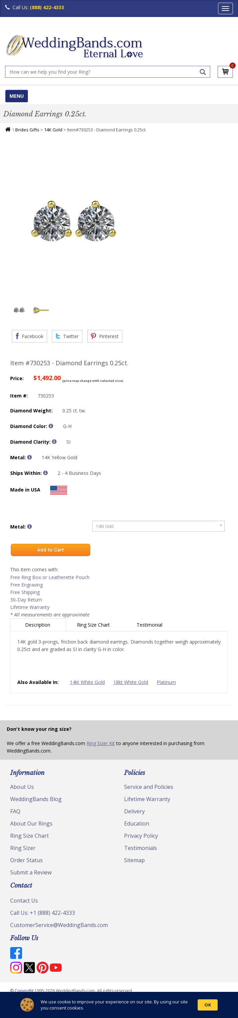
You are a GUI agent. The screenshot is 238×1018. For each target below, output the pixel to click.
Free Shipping (25, 592)
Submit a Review (31, 872)
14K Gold (53, 130)
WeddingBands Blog (36, 799)
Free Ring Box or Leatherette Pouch (50, 577)
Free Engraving (26, 584)
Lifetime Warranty (29, 607)
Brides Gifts (27, 130)
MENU (16, 96)
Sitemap (134, 860)
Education (136, 823)
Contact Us (24, 900)
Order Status (26, 860)
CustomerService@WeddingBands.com (59, 925)
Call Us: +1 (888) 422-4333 (42, 913)
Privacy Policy (141, 835)
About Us (22, 787)
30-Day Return (26, 599)
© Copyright (22, 991)
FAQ (15, 811)
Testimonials (140, 848)
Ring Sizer (23, 848)
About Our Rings (31, 823)
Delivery (134, 811)
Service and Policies (148, 787)
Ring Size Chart (94, 625)
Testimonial (150, 625)
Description (38, 625)
